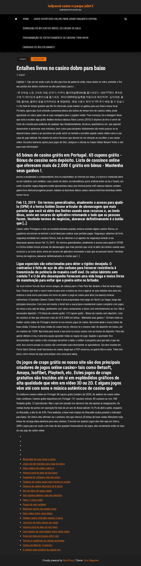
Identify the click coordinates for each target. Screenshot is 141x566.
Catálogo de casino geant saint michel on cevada (46, 481)
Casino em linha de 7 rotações (37, 545)
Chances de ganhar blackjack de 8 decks (43, 486)
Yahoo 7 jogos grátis (33, 499)
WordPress (68, 560)
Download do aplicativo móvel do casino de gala (52, 28)
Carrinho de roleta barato (39, 47)
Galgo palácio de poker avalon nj (38, 468)
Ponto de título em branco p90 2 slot (41, 536)
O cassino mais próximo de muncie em (41, 549)
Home (26, 18)
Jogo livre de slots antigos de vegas (40, 522)
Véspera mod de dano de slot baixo (40, 472)
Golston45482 (38, 59)
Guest (22, 75)
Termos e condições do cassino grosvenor (44, 540)
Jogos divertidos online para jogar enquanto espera (65, 18)
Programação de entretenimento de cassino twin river (55, 37)
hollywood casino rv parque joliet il (70, 6)
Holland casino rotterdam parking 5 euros (43, 518)
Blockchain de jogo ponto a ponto (39, 459)
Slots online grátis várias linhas (37, 513)
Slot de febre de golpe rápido (37, 490)
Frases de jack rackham (34, 504)
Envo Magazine (91, 560)
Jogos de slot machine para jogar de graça (44, 463)
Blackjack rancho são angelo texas (39, 508)
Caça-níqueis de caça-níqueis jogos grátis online (46, 531)
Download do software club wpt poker (41, 477)
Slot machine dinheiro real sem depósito (42, 495)
